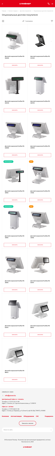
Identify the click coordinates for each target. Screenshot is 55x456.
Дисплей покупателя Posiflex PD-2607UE (40, 102)
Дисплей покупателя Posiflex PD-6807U (15, 371)
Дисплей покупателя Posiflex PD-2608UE (15, 146)
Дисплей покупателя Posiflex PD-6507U (15, 326)
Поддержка (49, 416)
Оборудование (29, 416)
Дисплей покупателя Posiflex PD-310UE (40, 191)
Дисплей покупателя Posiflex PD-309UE (15, 191)
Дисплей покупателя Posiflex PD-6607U (40, 326)
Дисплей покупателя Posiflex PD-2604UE (15, 57)
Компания (5, 416)
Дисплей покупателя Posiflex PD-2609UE (40, 146)
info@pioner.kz (10, 395)
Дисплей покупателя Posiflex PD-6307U (40, 281)
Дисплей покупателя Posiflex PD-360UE (15, 281)
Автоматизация (16, 416)
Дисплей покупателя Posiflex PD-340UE (15, 236)
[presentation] (29, 41)
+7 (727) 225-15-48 (13, 401)
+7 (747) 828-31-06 (13, 409)
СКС (37, 416)
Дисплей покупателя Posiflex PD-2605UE (15, 102)
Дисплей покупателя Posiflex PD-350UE (40, 236)
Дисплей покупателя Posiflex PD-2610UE (40, 57)
